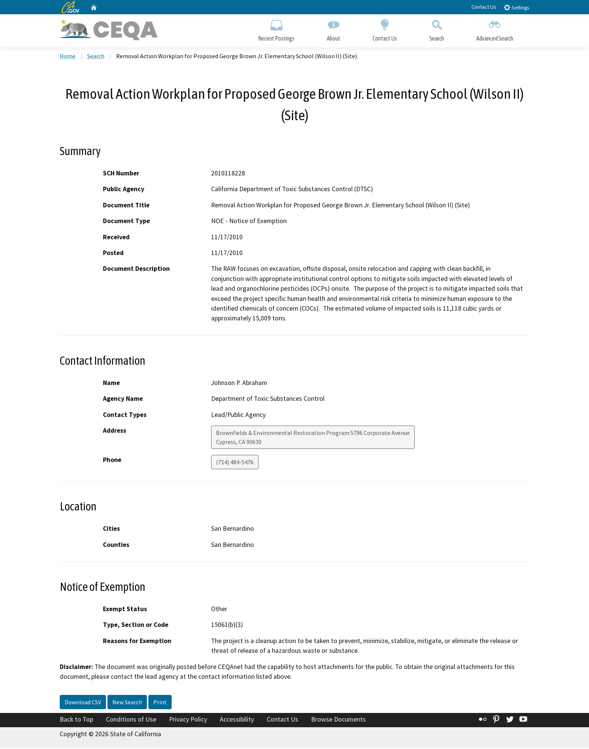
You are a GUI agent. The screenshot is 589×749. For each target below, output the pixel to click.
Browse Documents (338, 720)
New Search (127, 703)
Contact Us (483, 6)
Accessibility (237, 720)
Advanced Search (494, 29)
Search (436, 29)
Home (68, 56)
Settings (516, 7)
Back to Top (76, 720)
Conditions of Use (131, 720)
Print (160, 703)
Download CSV (83, 703)
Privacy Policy (188, 720)
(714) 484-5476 (235, 463)
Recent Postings (276, 29)
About (334, 29)
